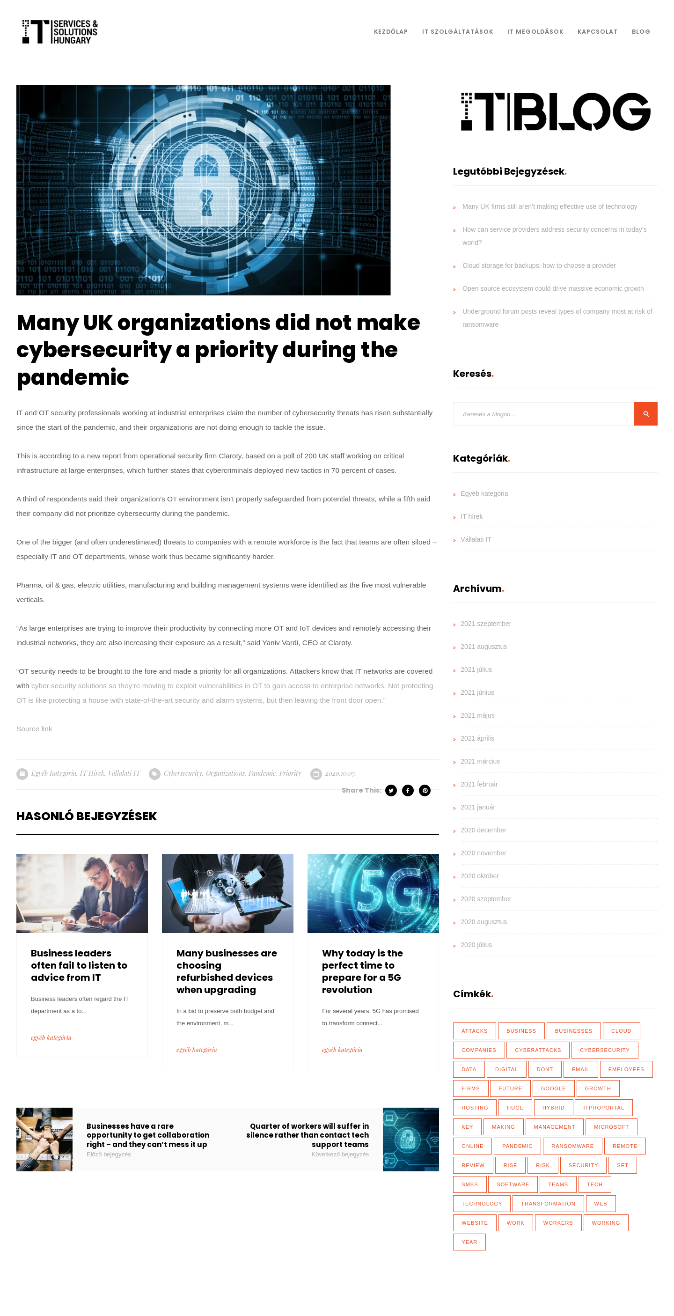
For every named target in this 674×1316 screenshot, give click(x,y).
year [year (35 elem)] (469, 1242)
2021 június (477, 692)
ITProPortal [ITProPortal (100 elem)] (603, 1107)
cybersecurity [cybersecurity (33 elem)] (605, 1050)
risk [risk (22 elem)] (543, 1165)
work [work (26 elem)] (516, 1223)
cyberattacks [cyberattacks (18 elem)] (538, 1050)
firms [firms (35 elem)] (471, 1088)
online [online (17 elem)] (473, 1146)
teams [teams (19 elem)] (558, 1184)
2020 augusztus (484, 922)
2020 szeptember (486, 899)
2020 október (480, 876)
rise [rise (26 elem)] (511, 1165)
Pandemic (262, 773)
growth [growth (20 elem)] (598, 1088)
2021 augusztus (484, 646)
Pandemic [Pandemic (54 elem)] (517, 1146)
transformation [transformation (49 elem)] (548, 1203)
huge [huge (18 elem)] (515, 1107)
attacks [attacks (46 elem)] (475, 1031)
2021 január (478, 807)
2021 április (477, 738)
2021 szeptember (486, 623)
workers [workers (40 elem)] (558, 1223)
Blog (641, 32)
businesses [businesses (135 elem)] (574, 1031)
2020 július (476, 944)
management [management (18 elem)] (555, 1127)
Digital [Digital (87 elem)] (506, 1069)
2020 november (483, 853)
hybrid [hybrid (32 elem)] (553, 1107)
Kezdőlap (391, 32)
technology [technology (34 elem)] (482, 1203)
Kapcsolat (598, 32)
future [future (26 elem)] (510, 1088)
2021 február (479, 784)
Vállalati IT (124, 773)
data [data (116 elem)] (469, 1069)
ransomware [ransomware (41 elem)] (572, 1146)
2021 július (476, 669)
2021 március (480, 761)
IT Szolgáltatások (457, 32)
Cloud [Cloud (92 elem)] (621, 1031)
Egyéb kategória (53, 773)
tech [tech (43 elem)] (595, 1184)
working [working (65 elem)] (606, 1223)
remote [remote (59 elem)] (625, 1146)
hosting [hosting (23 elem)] (475, 1107)
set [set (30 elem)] (622, 1165)
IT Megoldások (535, 32)
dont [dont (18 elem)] (545, 1069)
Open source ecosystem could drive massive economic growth (553, 288)
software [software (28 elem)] (513, 1184)
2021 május (477, 715)
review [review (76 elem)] (473, 1165)
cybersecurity (183, 773)
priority (290, 773)
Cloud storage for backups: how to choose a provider (539, 265)
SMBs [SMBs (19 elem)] (470, 1184)
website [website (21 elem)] (475, 1223)
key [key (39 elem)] (467, 1127)
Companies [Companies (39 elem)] (479, 1050)
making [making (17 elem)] (503, 1127)
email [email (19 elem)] (581, 1069)
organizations (225, 773)
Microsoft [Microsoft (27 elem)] (611, 1127)
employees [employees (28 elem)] (626, 1069)
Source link (34, 729)
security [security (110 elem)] (584, 1165)
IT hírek (92, 773)
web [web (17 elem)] (601, 1203)
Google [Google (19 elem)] (553, 1088)
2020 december (483, 830)
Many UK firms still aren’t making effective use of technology (549, 206)
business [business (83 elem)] (521, 1031)
